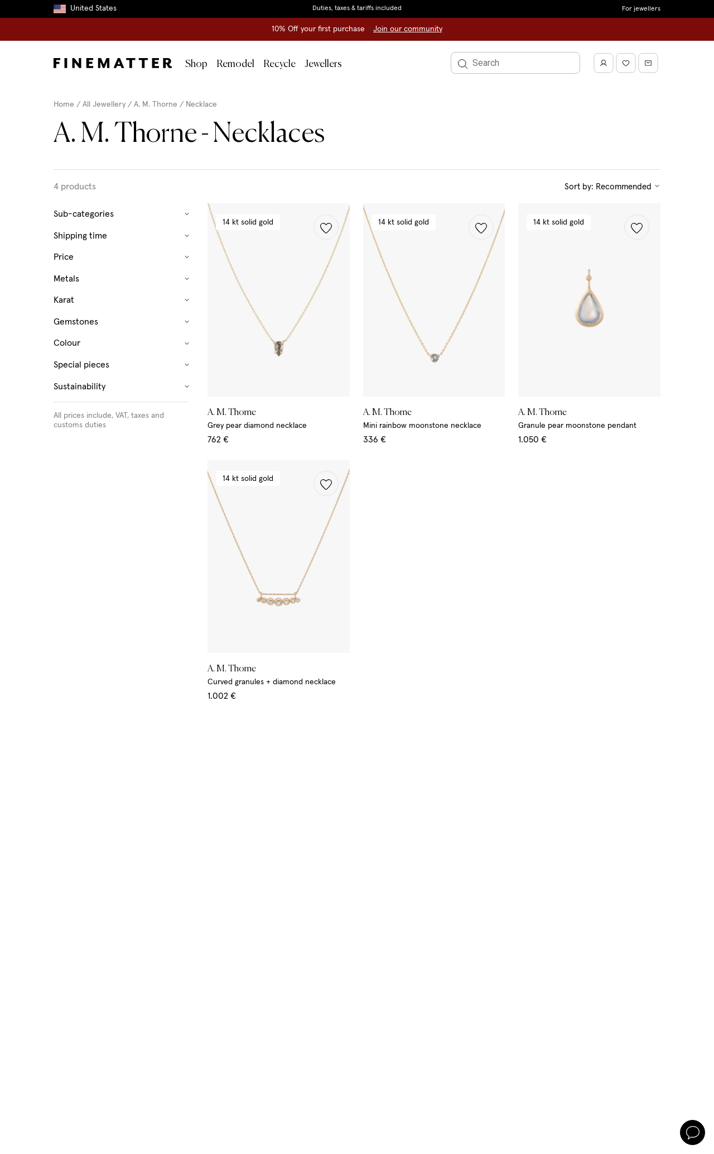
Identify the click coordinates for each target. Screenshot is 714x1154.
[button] (326, 227)
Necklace (201, 104)
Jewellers (323, 64)
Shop (196, 64)
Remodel (235, 64)
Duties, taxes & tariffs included (357, 8)
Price (122, 256)
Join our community (407, 29)
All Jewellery (104, 104)
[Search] (515, 63)
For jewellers (641, 9)
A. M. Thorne (155, 104)
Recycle (279, 64)
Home (64, 104)
